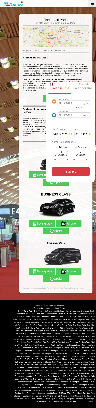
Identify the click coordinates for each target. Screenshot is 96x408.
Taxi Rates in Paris (73, 345)
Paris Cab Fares (42, 317)
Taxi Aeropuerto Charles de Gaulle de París (42, 368)
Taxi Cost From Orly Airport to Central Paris (57, 348)
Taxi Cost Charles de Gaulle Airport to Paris (32, 331)
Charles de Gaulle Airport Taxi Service (39, 356)
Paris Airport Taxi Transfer (52, 353)
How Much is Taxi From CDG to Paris (55, 328)
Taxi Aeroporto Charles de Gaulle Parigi (78, 399)
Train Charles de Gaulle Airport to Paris (49, 311)
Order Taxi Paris (62, 356)
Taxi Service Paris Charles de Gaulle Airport (62, 382)
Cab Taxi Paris (65, 351)
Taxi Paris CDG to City (52, 342)
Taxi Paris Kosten (60, 322)
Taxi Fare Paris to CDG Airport (49, 359)
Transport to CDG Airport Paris (36, 385)
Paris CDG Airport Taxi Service (32, 379)
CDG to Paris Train (37, 314)
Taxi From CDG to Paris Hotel (70, 393)
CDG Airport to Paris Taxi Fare (78, 339)
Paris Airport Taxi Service (54, 379)
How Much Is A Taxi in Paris (32, 336)
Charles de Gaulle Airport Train (62, 317)
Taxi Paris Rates (39, 339)
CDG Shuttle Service (23, 362)
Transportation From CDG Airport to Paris (78, 385)
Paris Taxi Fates (36, 325)
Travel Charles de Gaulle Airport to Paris (46, 399)
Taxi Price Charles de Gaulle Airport (66, 334)
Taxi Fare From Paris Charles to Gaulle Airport (40, 351)
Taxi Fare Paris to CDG (81, 351)
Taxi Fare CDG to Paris (77, 322)
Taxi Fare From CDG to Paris (70, 336)
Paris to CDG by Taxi (71, 353)
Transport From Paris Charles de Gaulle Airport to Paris (68, 373)
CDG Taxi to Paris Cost (56, 339)
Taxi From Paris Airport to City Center (78, 402)
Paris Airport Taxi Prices (29, 370)
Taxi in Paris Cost (51, 336)
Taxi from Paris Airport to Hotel (52, 376)
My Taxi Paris (47, 322)
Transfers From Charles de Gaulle (51, 345)
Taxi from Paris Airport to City (50, 365)
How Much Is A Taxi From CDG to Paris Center (76, 390)
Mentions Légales (58, 308)
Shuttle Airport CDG (47, 370)
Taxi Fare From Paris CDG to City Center (61, 314)
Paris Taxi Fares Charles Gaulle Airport (47, 362)
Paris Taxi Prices (70, 331)
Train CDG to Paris (25, 311)
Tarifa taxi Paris (57, 331)
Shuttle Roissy (54, 385)
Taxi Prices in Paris (34, 342)
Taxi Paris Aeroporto (32, 353)
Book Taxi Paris (32, 365)
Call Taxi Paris (30, 359)
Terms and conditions (42, 308)
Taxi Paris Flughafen (68, 368)
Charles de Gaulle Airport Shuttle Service (78, 359)
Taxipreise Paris (83, 320)
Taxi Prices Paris (25, 339)
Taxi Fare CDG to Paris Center (39, 334)
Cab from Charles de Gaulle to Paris (76, 342)
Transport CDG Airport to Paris (28, 387)
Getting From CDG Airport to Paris (60, 396)
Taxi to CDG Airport (64, 370)
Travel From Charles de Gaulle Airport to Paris (59, 387)
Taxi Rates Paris (79, 325)
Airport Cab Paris (32, 376)
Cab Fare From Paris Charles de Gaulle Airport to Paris (36, 393)
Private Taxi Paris (79, 370)
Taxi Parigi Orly (69, 362)
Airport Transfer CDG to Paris (44, 390)
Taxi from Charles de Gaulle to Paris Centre (59, 320)
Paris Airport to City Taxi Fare (29, 320)
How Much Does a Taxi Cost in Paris (58, 325)
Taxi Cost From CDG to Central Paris (49, 402)
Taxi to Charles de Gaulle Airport (33, 373)
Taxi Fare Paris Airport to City (82, 328)
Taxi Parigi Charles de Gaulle (77, 379)
